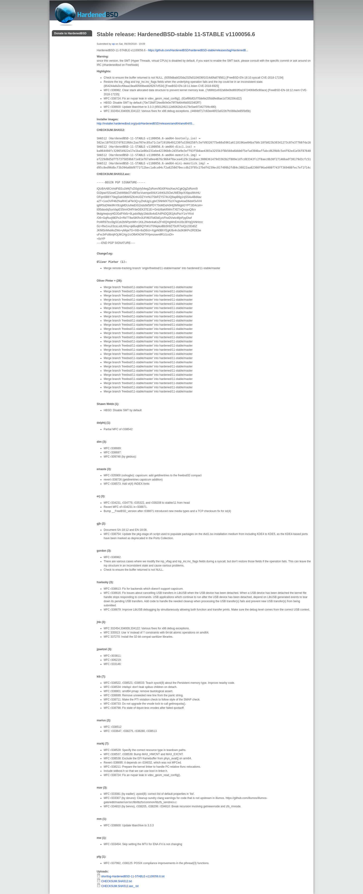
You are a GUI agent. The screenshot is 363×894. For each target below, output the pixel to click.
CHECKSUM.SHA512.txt (116, 881)
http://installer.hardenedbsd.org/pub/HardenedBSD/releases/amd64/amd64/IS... (145, 123)
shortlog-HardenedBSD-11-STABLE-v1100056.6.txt (132, 876)
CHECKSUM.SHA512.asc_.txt (119, 886)
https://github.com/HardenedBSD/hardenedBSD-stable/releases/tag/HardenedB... (198, 50)
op (113, 43)
